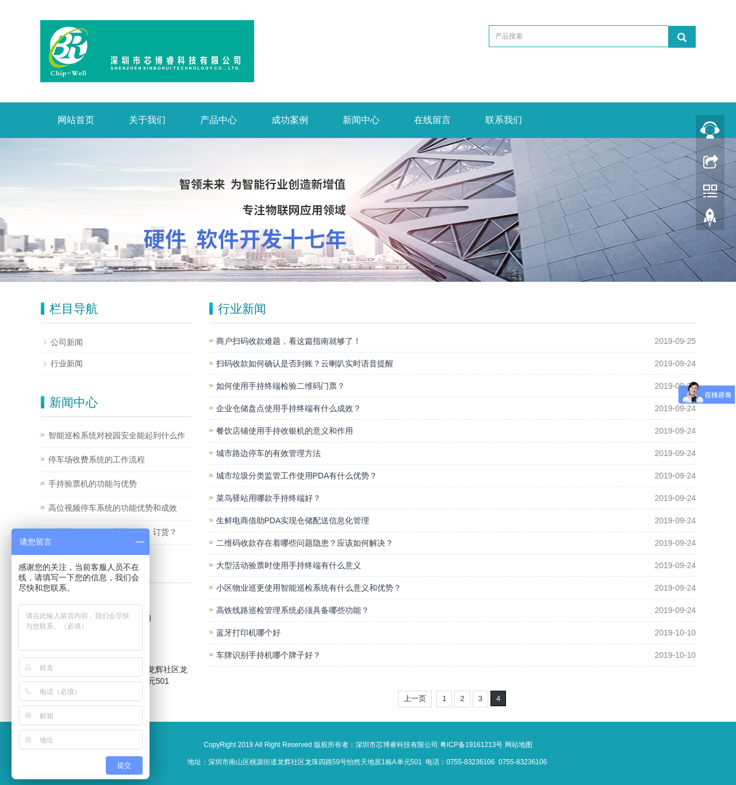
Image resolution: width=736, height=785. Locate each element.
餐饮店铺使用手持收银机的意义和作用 (284, 430)
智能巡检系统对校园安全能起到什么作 (116, 435)
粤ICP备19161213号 (471, 745)
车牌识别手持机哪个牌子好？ (268, 655)
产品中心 (218, 120)
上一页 (415, 698)
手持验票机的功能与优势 (92, 483)
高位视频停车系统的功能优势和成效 (112, 507)
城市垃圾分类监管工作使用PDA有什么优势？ (297, 475)
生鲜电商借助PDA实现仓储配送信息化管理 (293, 520)
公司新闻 (67, 342)
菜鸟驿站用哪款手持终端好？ (268, 498)
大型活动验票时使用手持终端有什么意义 (288, 565)
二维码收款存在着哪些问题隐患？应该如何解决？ (304, 542)
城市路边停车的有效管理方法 (268, 453)
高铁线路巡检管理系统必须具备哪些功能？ (292, 610)
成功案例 (289, 120)
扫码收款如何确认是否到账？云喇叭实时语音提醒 (304, 363)
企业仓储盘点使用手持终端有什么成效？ (288, 408)
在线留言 (432, 120)
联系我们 (503, 120)
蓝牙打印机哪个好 (248, 632)
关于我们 (147, 120)
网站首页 (75, 120)
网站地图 (518, 745)
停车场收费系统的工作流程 (96, 459)
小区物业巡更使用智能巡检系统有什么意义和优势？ (308, 587)
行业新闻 (67, 363)
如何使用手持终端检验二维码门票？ (280, 385)
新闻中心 (361, 120)
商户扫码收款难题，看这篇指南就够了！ (288, 341)
